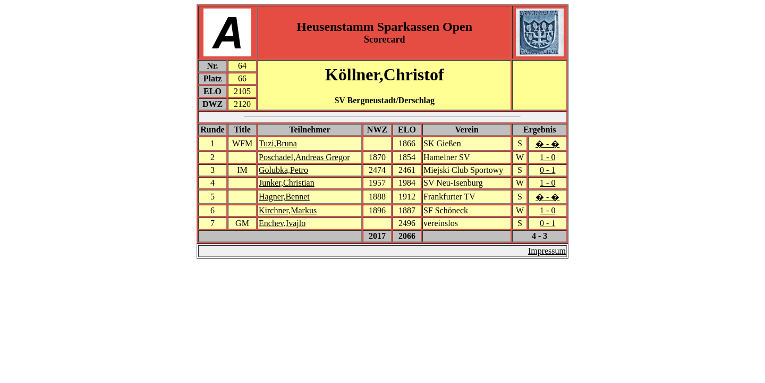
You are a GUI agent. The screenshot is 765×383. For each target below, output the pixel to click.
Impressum (547, 250)
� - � (547, 143)
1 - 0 (547, 157)
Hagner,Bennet (284, 196)
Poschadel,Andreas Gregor (304, 157)
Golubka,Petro (283, 169)
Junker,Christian (286, 182)
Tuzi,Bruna (278, 143)
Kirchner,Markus (288, 210)
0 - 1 (547, 169)
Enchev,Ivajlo (282, 223)
